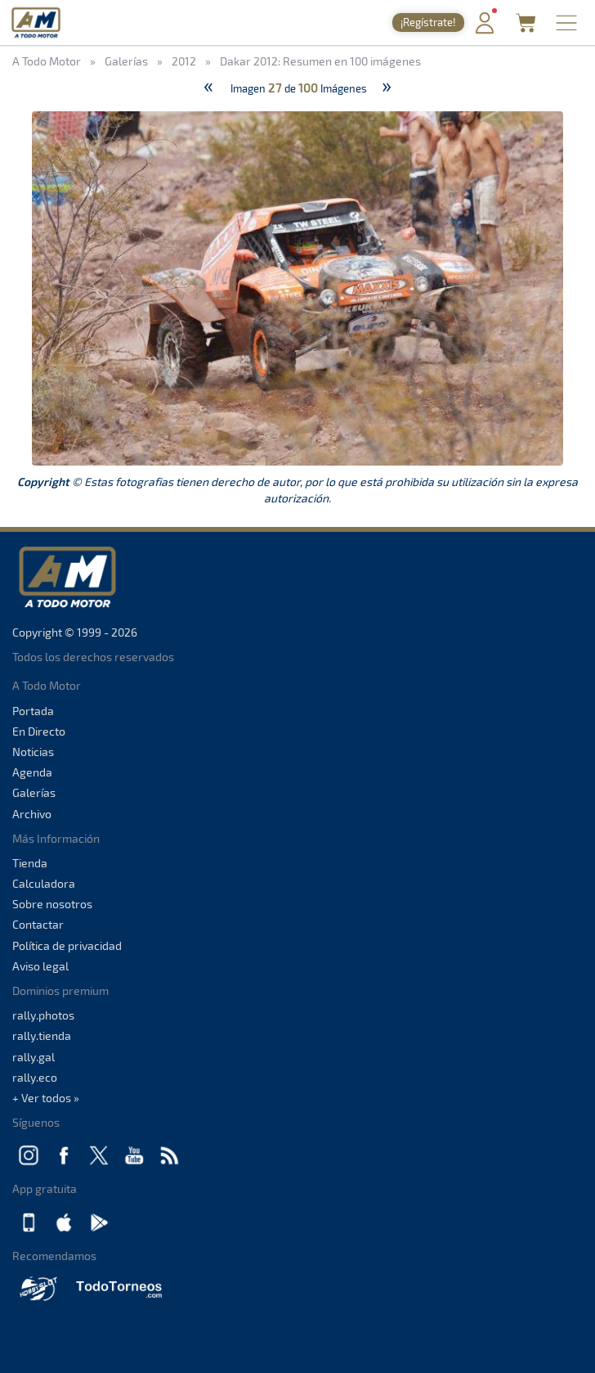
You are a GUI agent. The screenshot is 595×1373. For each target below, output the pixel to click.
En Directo (38, 731)
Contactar (38, 924)
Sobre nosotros (52, 904)
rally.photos (43, 1015)
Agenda (32, 772)
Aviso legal (40, 966)
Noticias (33, 752)
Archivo (31, 814)
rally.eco (34, 1077)
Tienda (29, 863)
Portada (33, 711)
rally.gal (33, 1057)
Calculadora (43, 883)
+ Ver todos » (45, 1098)
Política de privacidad (67, 945)
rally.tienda (41, 1035)
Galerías (34, 792)
